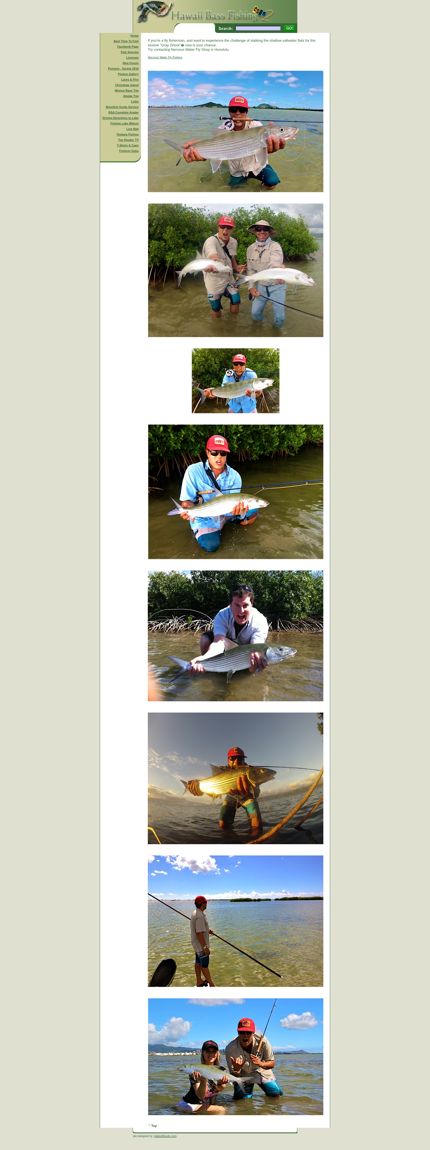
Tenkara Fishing (128, 134)
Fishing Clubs (128, 150)
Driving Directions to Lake (120, 118)
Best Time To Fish (126, 41)
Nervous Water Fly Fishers (165, 57)
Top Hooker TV (128, 140)
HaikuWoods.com (165, 1136)
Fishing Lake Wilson (125, 123)
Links (135, 101)
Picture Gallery (128, 74)
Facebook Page (127, 46)
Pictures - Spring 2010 (123, 68)
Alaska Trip (131, 96)
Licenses (132, 57)
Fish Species (129, 52)
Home (135, 35)
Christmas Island (127, 85)
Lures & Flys (130, 79)
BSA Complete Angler (124, 112)
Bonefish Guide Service (122, 107)
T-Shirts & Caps (127, 145)
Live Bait (132, 129)
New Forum (131, 63)
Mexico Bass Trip (126, 90)
